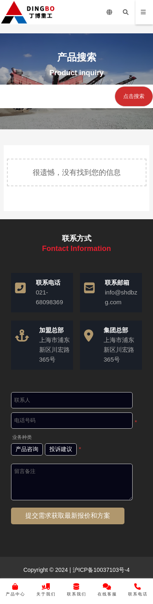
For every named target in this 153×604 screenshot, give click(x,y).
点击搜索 (133, 96)
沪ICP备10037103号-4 (100, 570)
